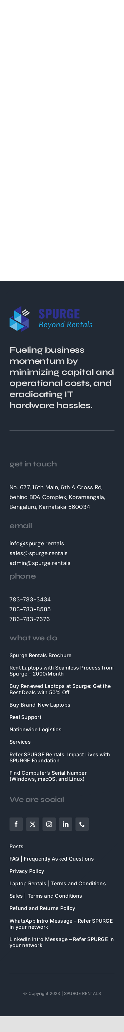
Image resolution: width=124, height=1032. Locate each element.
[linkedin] (65, 824)
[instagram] (49, 824)
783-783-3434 (30, 599)
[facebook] (16, 824)
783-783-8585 (30, 609)
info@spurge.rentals (37, 543)
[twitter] (32, 824)
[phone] (82, 824)
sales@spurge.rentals (39, 553)
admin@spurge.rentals (40, 563)
